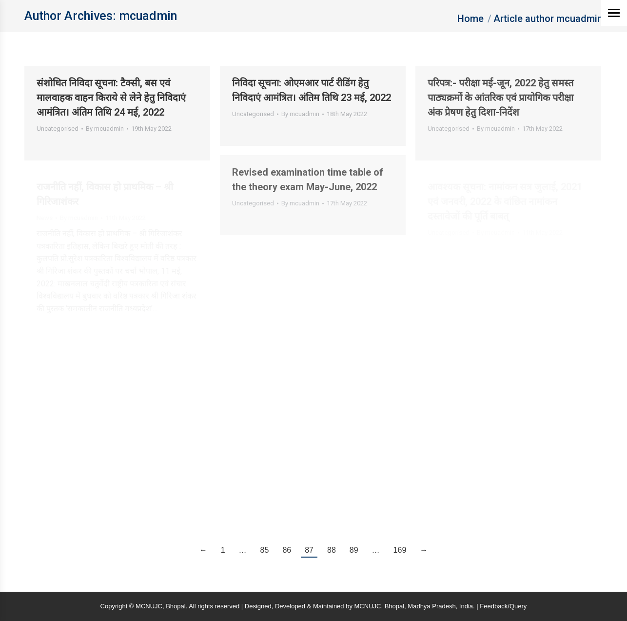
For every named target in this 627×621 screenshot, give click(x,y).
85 (264, 550)
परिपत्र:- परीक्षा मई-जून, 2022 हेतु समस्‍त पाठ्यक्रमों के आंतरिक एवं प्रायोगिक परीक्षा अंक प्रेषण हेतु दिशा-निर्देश (500, 97)
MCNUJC (367, 606)
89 (354, 550)
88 (331, 550)
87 (309, 550)
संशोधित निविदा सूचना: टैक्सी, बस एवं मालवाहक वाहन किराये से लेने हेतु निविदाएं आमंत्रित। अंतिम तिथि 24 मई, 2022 (111, 97)
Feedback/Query (503, 606)
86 (286, 550)
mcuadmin (148, 16)
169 (400, 550)
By (105, 128)
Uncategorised (57, 128)
